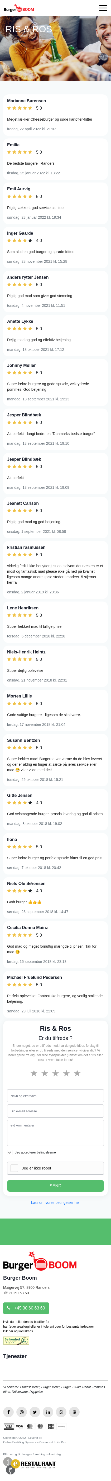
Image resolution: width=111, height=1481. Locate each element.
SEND (55, 1186)
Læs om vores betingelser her (55, 1202)
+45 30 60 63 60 (26, 1308)
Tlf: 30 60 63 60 (16, 1293)
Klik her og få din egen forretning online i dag (32, 1454)
